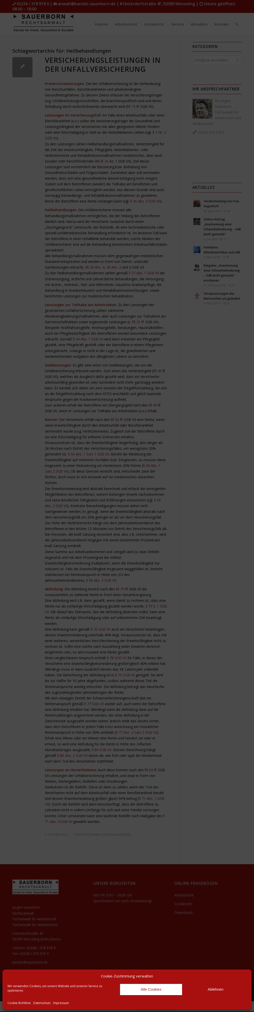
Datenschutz (42, 1003)
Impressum (61, 1003)
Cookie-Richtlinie (19, 1003)
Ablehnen (215, 989)
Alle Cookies (151, 989)
